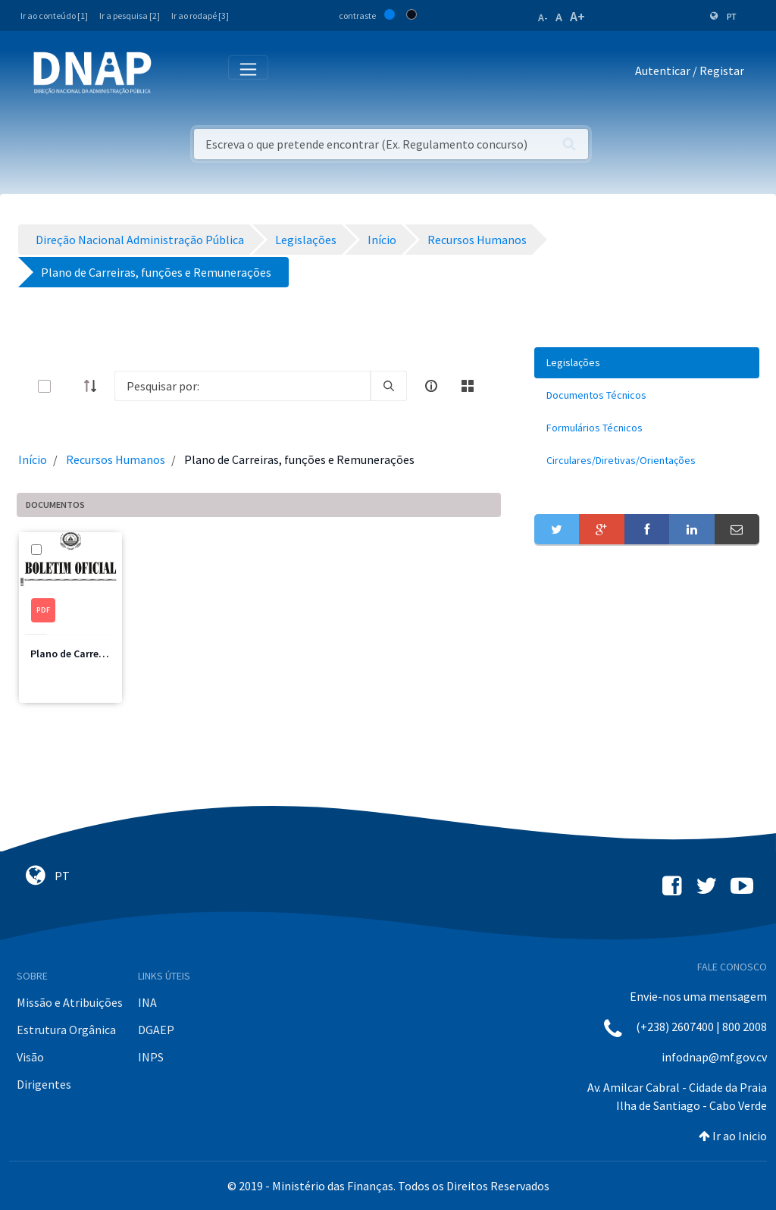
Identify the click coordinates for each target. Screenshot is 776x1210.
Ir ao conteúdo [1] (54, 15)
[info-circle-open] (431, 386)
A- (543, 17)
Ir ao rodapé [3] (200, 15)
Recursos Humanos (115, 459)
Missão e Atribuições (70, 1002)
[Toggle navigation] (173, 73)
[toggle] (69, 386)
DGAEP (156, 1029)
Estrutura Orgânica (66, 1029)
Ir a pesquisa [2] (129, 15)
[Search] (242, 386)
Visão (30, 1056)
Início (32, 459)
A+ (577, 16)
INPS (151, 1056)
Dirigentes (44, 1084)
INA (147, 1002)
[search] (388, 386)
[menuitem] (646, 362)
